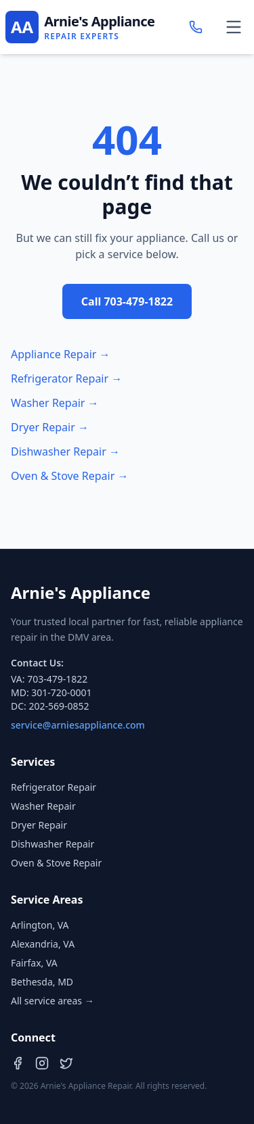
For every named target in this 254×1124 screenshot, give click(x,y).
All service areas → (52, 1000)
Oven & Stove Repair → (70, 475)
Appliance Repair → (60, 354)
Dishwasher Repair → (65, 451)
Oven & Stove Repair (56, 862)
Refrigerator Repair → (66, 378)
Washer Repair (43, 806)
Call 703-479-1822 (127, 301)
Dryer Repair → (50, 427)
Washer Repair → (55, 402)
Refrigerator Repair (53, 787)
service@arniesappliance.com (78, 724)
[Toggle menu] (234, 27)
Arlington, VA (40, 925)
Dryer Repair (39, 824)
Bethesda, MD (42, 981)
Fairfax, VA (34, 962)
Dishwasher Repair (52, 843)
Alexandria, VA (43, 943)
